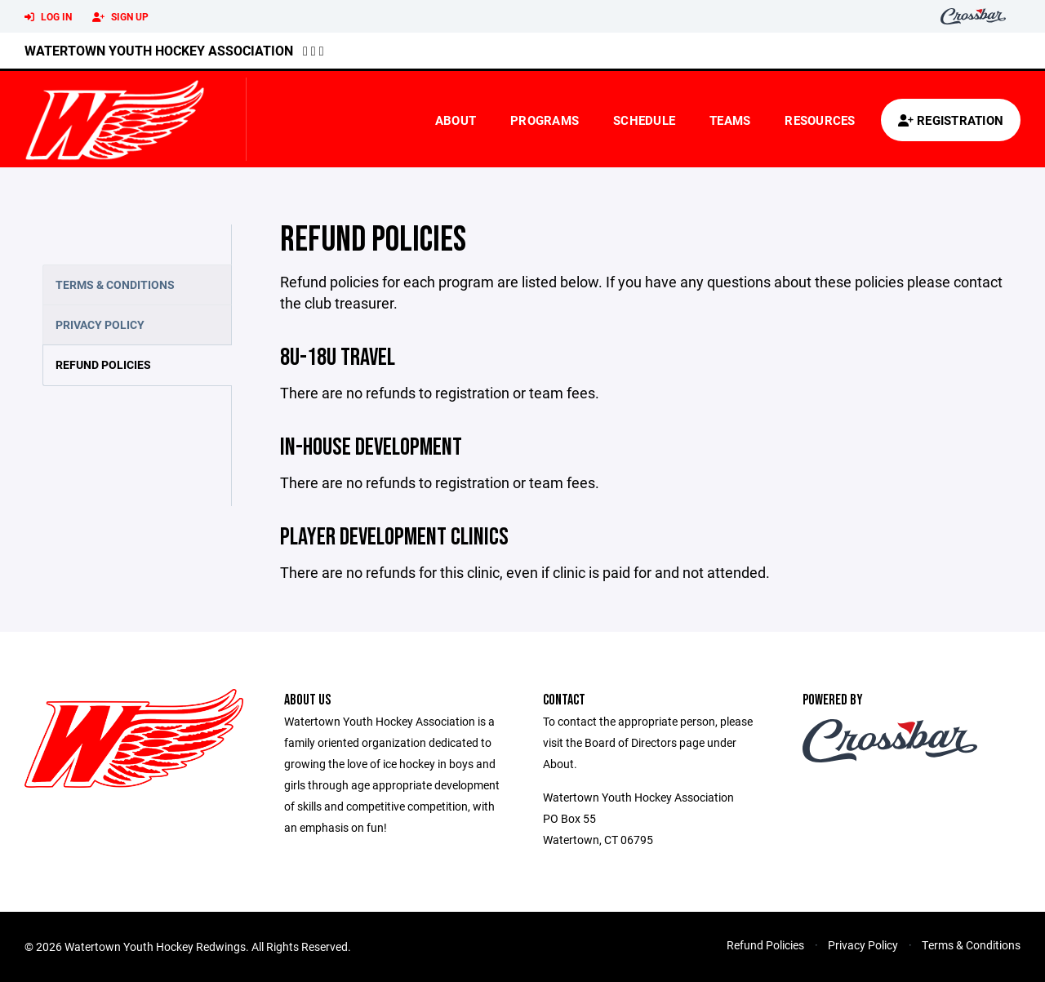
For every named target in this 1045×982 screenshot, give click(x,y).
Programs (544, 120)
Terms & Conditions (115, 284)
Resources (820, 120)
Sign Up (120, 17)
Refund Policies (103, 364)
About (455, 120)
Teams (729, 120)
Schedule (644, 120)
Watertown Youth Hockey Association (158, 50)
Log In (48, 17)
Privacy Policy (100, 324)
